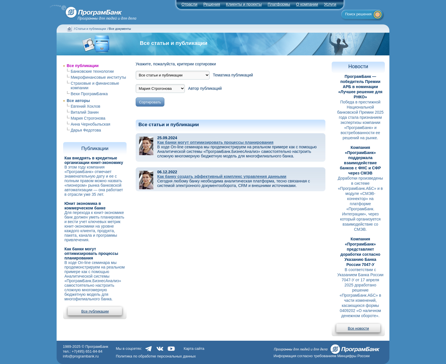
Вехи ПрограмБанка (89, 93)
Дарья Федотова (86, 130)
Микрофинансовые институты (98, 77)
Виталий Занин (84, 112)
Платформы (279, 4)
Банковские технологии (92, 71)
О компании (307, 4)
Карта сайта (194, 348)
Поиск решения (358, 14)
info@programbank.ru (81, 356)
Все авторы (78, 100)
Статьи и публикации (90, 28)
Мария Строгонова (88, 118)
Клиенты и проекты (244, 4)
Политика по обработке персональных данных (156, 356)
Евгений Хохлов (85, 106)
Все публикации (82, 65)
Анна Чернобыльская (90, 124)
